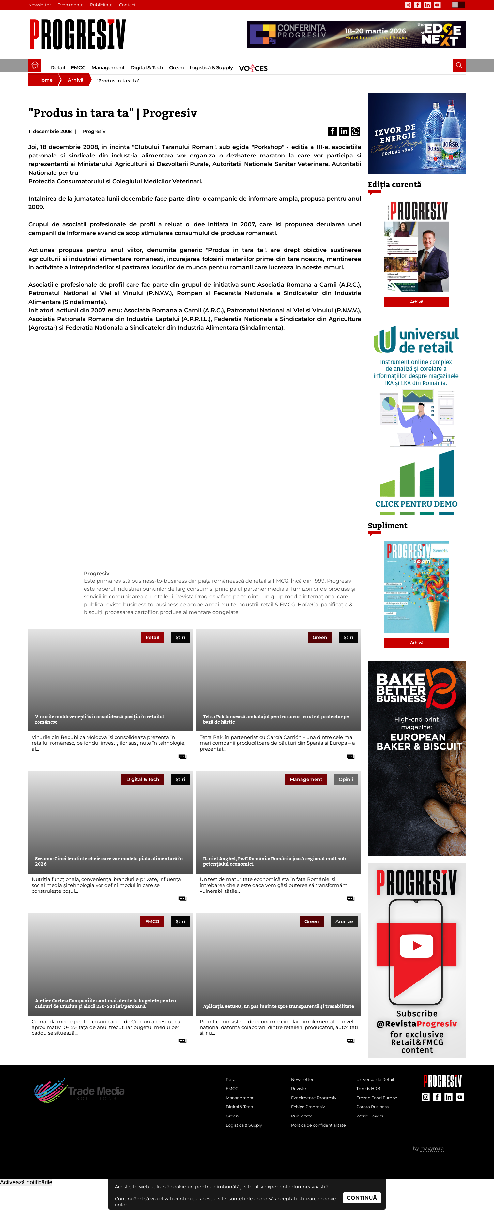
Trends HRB (370, 1100)
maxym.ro (432, 1176)
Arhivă (76, 88)
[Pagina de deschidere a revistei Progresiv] (81, 34)
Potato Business (375, 1122)
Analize (344, 930)
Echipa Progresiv (311, 1122)
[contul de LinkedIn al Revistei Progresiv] (427, 5)
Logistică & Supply (211, 68)
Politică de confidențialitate (310, 1147)
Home (45, 88)
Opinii (346, 787)
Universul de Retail (378, 1089)
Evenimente (71, 4)
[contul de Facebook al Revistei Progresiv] (418, 5)
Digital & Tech (147, 68)
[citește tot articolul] (180, 762)
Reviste (299, 1100)
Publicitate (103, 4)
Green (176, 68)
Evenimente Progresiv (317, 1111)
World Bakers (372, 1132)
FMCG (78, 68)
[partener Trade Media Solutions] (356, 34)
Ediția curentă (395, 193)
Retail (58, 68)
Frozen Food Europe (380, 1111)
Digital (142, 787)
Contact (129, 4)
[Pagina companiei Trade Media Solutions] (442, 1093)
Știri (180, 645)
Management (108, 68)
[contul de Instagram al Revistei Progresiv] (408, 5)
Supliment (388, 534)
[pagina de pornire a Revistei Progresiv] (34, 65)
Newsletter (40, 4)
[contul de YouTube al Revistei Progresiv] (437, 5)
